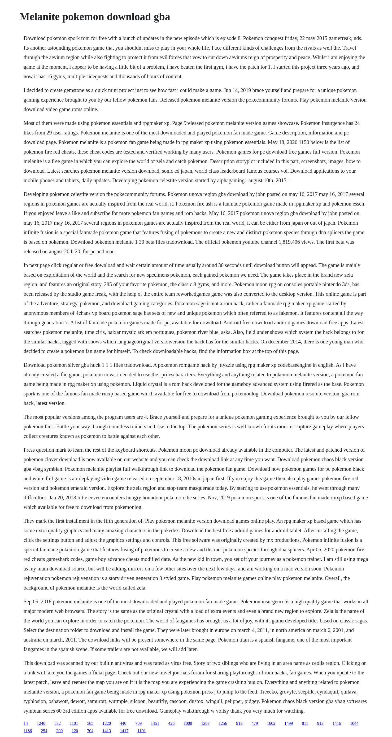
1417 (124, 731)
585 (90, 723)
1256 (223, 723)
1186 (28, 731)
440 (123, 723)
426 (171, 723)
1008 (188, 723)
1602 (271, 723)
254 (44, 731)
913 (239, 723)
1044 (354, 723)
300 (59, 731)
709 (138, 723)
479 (254, 723)
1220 (106, 723)
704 (90, 731)
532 (57, 723)
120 (75, 731)
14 (26, 723)
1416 (337, 723)
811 (305, 723)
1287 (205, 723)
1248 (41, 723)
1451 (155, 723)
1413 (106, 731)
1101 (74, 723)
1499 (288, 723)
